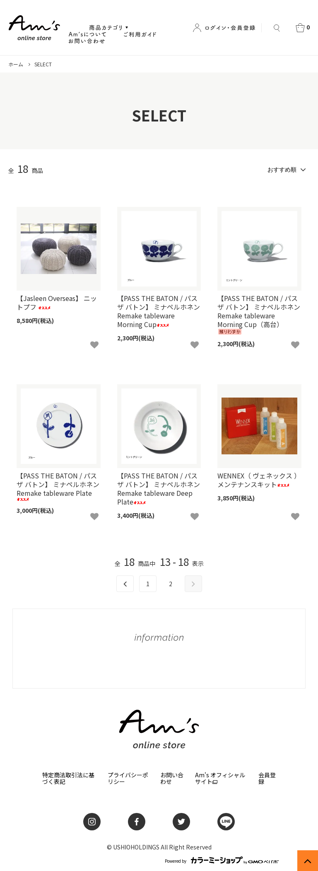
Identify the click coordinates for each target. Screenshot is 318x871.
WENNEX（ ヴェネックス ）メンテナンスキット (259, 480)
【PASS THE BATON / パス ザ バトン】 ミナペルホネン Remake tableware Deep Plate (158, 488)
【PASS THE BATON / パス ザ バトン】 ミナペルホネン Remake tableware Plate (58, 486)
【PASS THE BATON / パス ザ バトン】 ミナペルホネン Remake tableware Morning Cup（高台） (258, 314)
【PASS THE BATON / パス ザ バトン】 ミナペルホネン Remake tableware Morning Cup (158, 311)
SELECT (43, 64)
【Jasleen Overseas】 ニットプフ (57, 302)
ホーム (15, 64)
